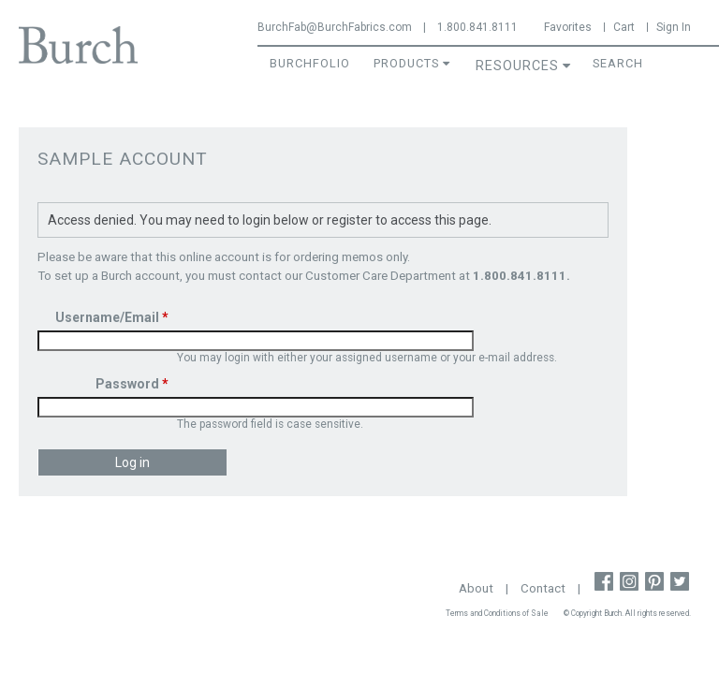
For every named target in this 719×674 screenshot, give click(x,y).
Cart (624, 27)
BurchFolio (310, 63)
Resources (517, 66)
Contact (543, 588)
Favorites (568, 27)
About (476, 588)
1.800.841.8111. (521, 276)
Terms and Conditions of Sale (497, 613)
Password (132, 383)
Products (406, 63)
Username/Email (112, 317)
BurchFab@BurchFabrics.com (334, 27)
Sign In (673, 27)
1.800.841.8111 (477, 27)
